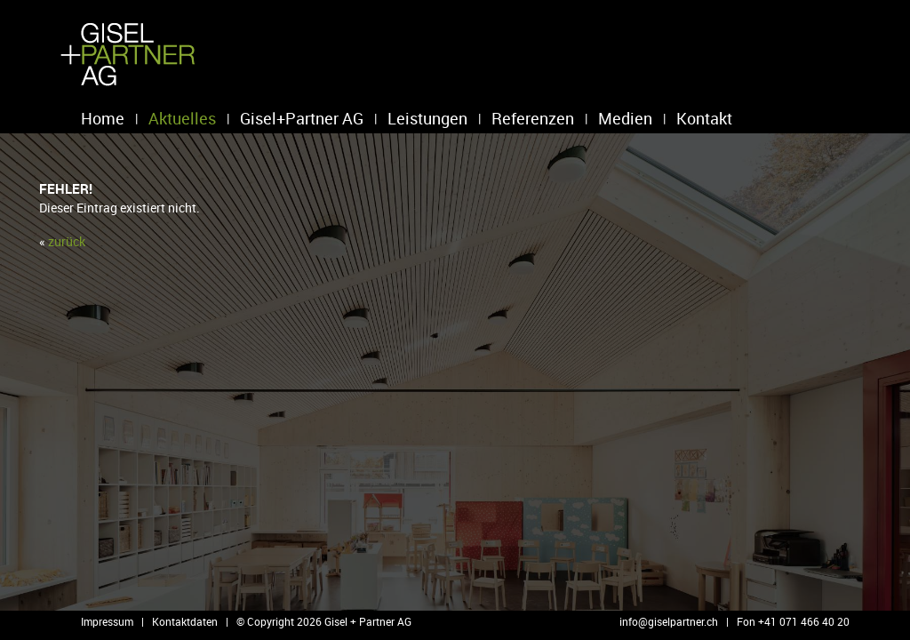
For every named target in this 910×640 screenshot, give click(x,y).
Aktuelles (182, 118)
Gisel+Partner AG (301, 118)
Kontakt (704, 118)
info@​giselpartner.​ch (668, 621)
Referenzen (532, 118)
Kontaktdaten (185, 621)
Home (102, 118)
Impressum (107, 621)
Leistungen (427, 118)
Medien (625, 118)
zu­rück (66, 241)
